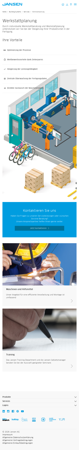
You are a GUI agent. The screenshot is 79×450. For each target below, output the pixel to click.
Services (26, 12)
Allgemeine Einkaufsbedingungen (17, 443)
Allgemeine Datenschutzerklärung (17, 437)
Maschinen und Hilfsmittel (19, 289)
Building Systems (15, 12)
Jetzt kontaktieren (38, 228)
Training (10, 355)
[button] (39, 397)
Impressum (7, 435)
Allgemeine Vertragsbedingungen (17, 440)
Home (4, 12)
